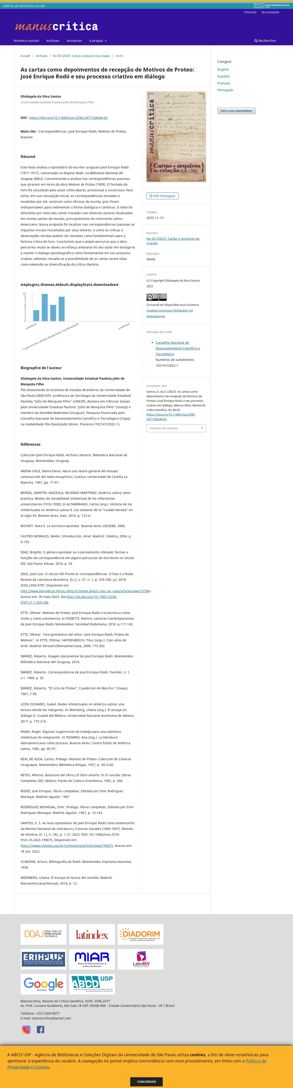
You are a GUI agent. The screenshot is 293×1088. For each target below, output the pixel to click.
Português (225, 90)
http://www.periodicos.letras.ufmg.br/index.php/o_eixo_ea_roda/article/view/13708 (85, 591)
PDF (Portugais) (164, 196)
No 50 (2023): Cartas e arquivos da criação (81, 56)
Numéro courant (26, 40)
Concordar (146, 1081)
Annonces (74, 40)
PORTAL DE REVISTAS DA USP (24, 6)
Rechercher (265, 40)
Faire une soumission (236, 111)
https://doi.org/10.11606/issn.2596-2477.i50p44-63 (69, 117)
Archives (53, 40)
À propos (96, 40)
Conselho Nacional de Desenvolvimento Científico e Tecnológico (178, 348)
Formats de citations (164, 428)
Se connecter (270, 12)
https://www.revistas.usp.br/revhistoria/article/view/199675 (67, 845)
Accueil (25, 56)
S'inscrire (250, 12)
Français (223, 83)
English (223, 69)
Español (223, 76)
